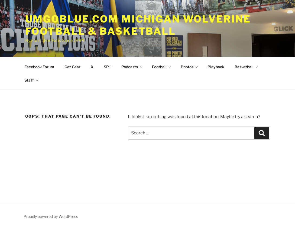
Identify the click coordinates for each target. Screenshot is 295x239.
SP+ (107, 66)
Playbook (216, 66)
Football (162, 66)
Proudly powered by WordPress (51, 216)
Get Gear (72, 66)
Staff (31, 80)
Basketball (247, 66)
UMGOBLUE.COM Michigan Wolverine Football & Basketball (138, 25)
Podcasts (132, 66)
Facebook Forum (39, 66)
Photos (190, 66)
